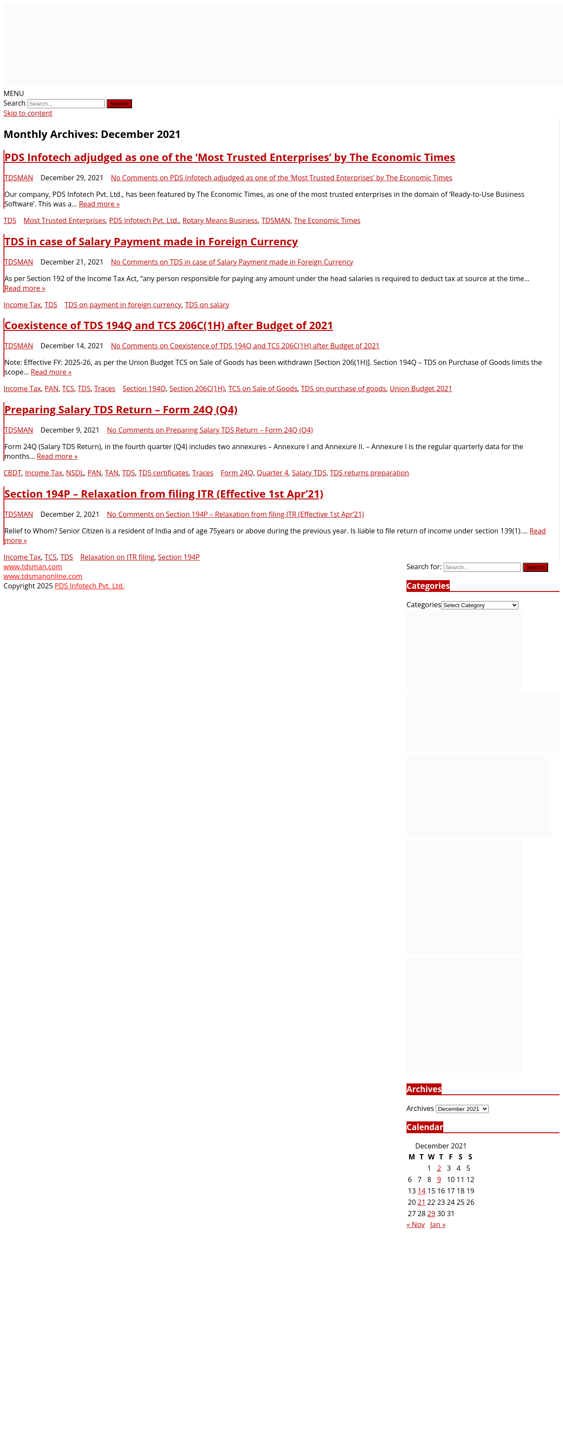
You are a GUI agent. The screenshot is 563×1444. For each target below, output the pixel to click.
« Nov (416, 1224)
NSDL (75, 473)
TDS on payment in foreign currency (123, 304)
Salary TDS (309, 473)
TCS (68, 388)
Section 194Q (144, 388)
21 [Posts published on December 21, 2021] (421, 1202)
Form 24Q (237, 473)
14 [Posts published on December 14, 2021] (421, 1191)
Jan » (437, 1224)
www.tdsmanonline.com (43, 576)
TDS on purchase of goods (343, 388)
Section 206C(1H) (197, 388)
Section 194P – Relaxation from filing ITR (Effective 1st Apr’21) (163, 493)
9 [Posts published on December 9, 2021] (439, 1179)
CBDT (12, 473)
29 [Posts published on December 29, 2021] (431, 1213)
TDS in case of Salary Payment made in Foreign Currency (151, 241)
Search (14, 103)
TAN (111, 473)
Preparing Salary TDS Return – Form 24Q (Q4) (120, 409)
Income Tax (22, 304)
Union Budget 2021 (421, 388)
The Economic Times (327, 220)
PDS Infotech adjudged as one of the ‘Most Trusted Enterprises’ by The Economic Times (229, 157)
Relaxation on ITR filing (117, 557)
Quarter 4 (272, 473)
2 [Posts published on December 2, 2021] (439, 1168)
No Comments (281, 177)
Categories (424, 604)
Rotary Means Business (220, 220)
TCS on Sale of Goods (263, 388)
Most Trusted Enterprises (64, 220)
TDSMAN (18, 177)
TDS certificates (164, 473)
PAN (52, 388)
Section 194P (179, 557)
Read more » (99, 204)
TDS (9, 220)
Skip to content (27, 113)
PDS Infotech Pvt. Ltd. (144, 220)
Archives (420, 1108)
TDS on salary (207, 304)
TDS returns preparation (369, 473)
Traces (104, 388)
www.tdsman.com (32, 566)
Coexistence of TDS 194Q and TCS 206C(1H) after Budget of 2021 (168, 325)
